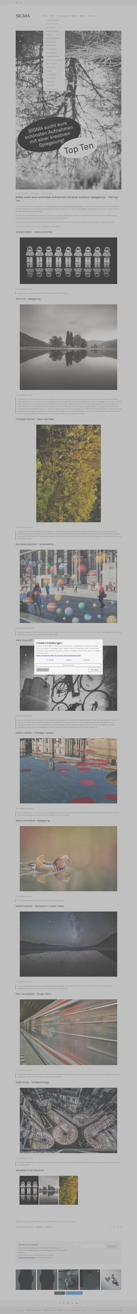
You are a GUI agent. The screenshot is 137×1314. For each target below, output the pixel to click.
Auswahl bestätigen (42, 669)
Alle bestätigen (95, 669)
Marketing (87, 660)
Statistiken (69, 660)
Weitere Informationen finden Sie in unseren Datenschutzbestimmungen (58, 655)
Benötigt (51, 660)
